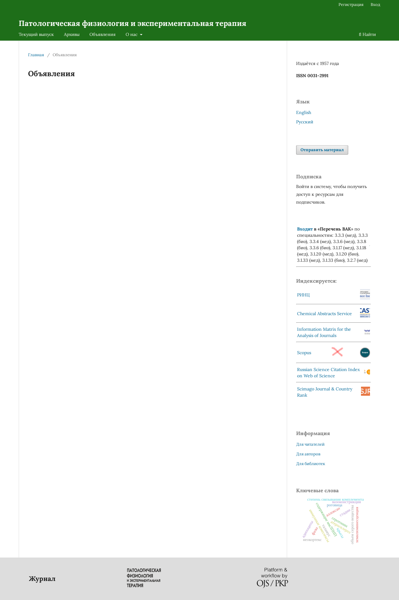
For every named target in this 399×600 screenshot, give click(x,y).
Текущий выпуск (36, 34)
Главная (36, 54)
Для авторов (308, 454)
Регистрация (351, 4)
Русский (304, 122)
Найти (367, 34)
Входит (305, 229)
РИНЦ (303, 295)
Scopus (304, 352)
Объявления (102, 34)
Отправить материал (322, 149)
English (303, 112)
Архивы (71, 34)
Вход (375, 4)
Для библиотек (310, 463)
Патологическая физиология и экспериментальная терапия (132, 23)
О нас (132, 34)
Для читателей (310, 444)
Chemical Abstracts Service (324, 313)
